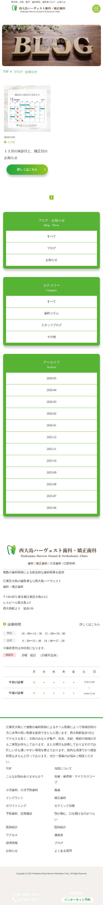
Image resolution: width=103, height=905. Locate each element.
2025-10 (51, 460)
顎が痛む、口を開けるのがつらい (74, 816)
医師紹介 (12, 827)
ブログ (51, 248)
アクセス (12, 835)
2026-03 (51, 401)
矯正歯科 (60, 797)
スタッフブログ (51, 325)
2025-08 (51, 484)
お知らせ (51, 260)
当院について (63, 768)
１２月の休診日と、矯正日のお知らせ (25, 154)
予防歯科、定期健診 (19, 813)
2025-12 (51, 437)
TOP (8, 768)
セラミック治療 (64, 805)
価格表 (58, 835)
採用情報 (12, 842)
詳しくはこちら (90, 624)
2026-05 (51, 378)
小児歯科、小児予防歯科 (22, 790)
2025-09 (51, 472)
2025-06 (51, 507)
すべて (51, 236)
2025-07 (51, 496)
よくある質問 (63, 850)
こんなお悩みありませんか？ (25, 776)
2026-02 (51, 413)
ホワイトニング (16, 805)
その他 (51, 336)
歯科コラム (51, 313)
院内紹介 (60, 827)
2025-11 (51, 449)
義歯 (57, 790)
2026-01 (51, 425)
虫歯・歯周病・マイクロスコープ (74, 779)
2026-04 (51, 390)
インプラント (14, 797)
